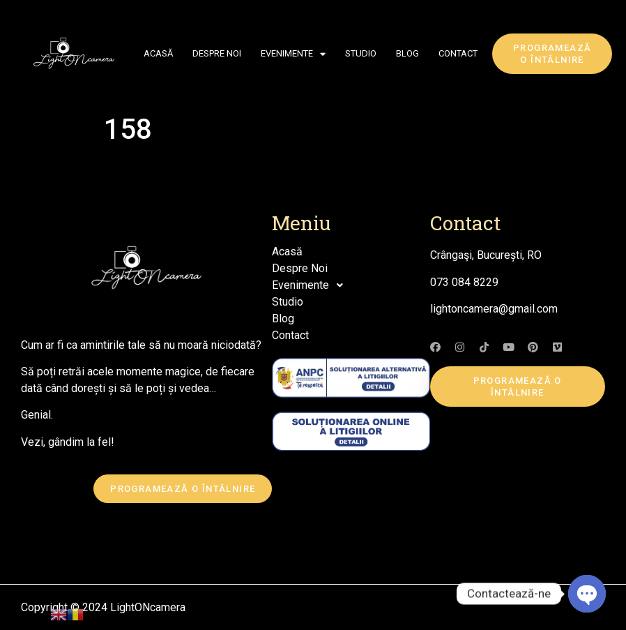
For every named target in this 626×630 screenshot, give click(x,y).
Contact (458, 53)
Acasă (158, 53)
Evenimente (293, 54)
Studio (360, 53)
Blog (407, 53)
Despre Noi (216, 53)
